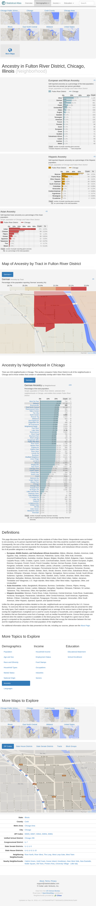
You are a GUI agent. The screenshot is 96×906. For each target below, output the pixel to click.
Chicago (28, 830)
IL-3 (26, 846)
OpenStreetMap (48, 893)
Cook (27, 822)
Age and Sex (9, 657)
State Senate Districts (44, 746)
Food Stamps (41, 662)
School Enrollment (75, 657)
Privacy (53, 881)
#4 (93, 279)
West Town (70, 855)
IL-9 (30, 850)
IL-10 (35, 850)
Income (56, 3)
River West (38, 855)
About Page (85, 626)
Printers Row (49, 864)
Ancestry (7, 683)
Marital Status (9, 673)
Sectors (39, 678)
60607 (32, 834)
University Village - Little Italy (66, 864)
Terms (47, 881)
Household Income (43, 652)
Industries (39, 673)
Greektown (62, 861)
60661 (50, 834)
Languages (8, 688)
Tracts (59, 746)
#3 (47, 211)
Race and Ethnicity (11, 662)
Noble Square (30, 864)
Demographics (42, 3)
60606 (27, 834)
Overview (28, 3)
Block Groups (71, 746)
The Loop (47, 855)
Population (8, 652)
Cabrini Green (30, 861)
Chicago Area (30, 826)
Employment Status (43, 657)
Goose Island (51, 861)
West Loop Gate (58, 855)
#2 (95, 156)
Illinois (27, 817)
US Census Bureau (53, 891)
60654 (44, 834)
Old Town (40, 864)
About (42, 881)
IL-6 (26, 850)
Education (69, 3)
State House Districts (24, 746)
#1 (95, 80)
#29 (70, 385)
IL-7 (26, 842)
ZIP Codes (8, 746)
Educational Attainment (77, 652)
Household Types (10, 668)
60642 (38, 834)
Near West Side (73, 861)
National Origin (9, 678)
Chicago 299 (29, 838)
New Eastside (85, 861)
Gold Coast (40, 861)
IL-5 (30, 846)
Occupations (41, 668)
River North (29, 855)
